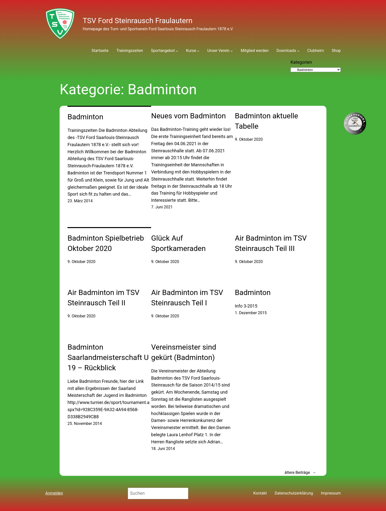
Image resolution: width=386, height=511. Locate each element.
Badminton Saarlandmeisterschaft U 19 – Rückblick (108, 357)
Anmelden (54, 493)
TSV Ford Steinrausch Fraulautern (138, 20)
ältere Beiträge (300, 472)
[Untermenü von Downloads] (298, 50)
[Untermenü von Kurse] (198, 50)
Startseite (100, 50)
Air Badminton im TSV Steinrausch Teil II (103, 297)
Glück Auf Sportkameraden (178, 243)
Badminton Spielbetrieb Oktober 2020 (105, 243)
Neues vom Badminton (188, 115)
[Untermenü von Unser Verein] (231, 50)
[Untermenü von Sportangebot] (177, 50)
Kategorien (301, 62)
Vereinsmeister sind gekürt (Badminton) (183, 352)
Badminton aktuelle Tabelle (266, 120)
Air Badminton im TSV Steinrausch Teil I (187, 297)
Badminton (85, 116)
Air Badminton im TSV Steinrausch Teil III (271, 243)
